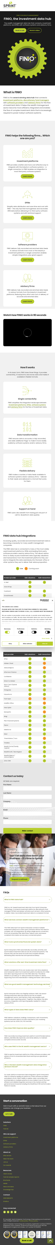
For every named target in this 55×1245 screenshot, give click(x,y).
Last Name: (7, 793)
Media (5, 1183)
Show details (46, 638)
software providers (15, 103)
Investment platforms (10, 1137)
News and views (8, 1187)
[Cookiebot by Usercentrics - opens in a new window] (41, 600)
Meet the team (8, 1159)
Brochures (6, 1180)
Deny (10, 643)
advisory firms (34, 103)
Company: (7, 801)
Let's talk (9, 1114)
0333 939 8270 (8, 1198)
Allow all (44, 643)
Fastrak (23, 866)
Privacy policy (33, 1221)
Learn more (27, 176)
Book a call (20, 30)
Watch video (35, 30)
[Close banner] (52, 600)
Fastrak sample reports (11, 1177)
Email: (5, 810)
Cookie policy (23, 1221)
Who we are (7, 1156)
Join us (5, 1162)
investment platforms (17, 405)
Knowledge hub (8, 1190)
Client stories (7, 1174)
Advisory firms (8, 1147)
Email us (6, 1201)
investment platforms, (13, 100)
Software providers (9, 1144)
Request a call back (19, 879)
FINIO (12, 866)
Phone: (5, 818)
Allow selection (27, 643)
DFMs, (29, 405)
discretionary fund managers (36, 100)
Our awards (7, 1165)
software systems (39, 405)
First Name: (7, 784)
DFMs (5, 1141)
